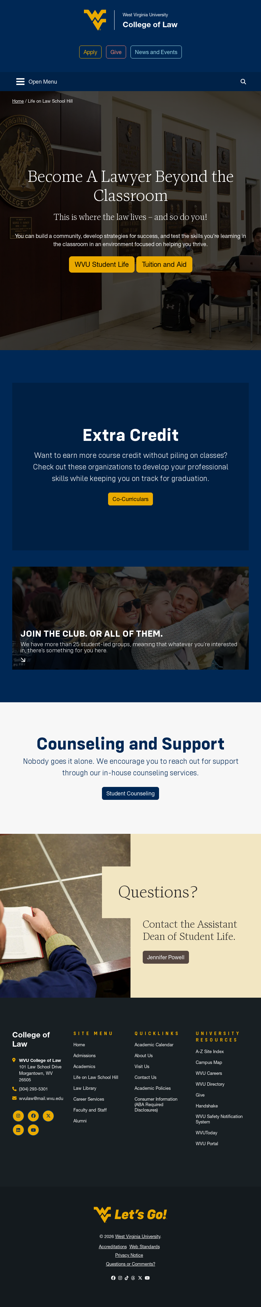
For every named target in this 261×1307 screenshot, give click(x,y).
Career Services (88, 1099)
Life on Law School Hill (95, 1077)
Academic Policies (153, 1088)
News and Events (156, 52)
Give (116, 52)
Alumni (80, 1120)
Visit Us (142, 1066)
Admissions (84, 1055)
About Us (144, 1055)
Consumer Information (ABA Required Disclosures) (156, 1105)
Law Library (84, 1088)
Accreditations (113, 1246)
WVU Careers (209, 1073)
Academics (84, 1066)
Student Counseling (130, 793)
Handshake (207, 1105)
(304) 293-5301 (33, 1088)
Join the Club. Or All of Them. (91, 634)
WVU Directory (210, 1084)
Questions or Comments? (130, 1264)
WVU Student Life (102, 264)
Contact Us (145, 1077)
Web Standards (144, 1246)
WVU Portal (207, 1143)
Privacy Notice (129, 1255)
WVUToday (206, 1132)
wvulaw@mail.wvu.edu (41, 1098)
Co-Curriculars (130, 499)
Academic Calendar (154, 1044)
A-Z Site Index (210, 1051)
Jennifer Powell (166, 957)
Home (18, 101)
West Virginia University (137, 1236)
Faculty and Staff (90, 1110)
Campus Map (209, 1062)
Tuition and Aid (164, 264)
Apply (90, 52)
